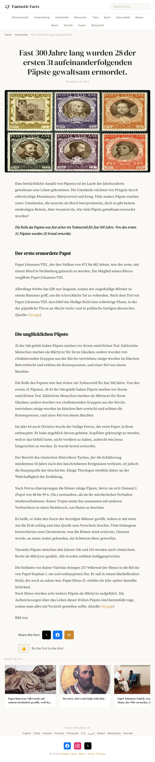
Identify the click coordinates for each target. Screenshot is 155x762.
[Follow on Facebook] (67, 745)
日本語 (36, 733)
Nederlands (114, 733)
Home (8, 34)
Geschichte (62, 17)
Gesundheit (123, 17)
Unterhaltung (42, 17)
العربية (91, 733)
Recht (54, 25)
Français (59, 733)
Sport (107, 17)
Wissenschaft (20, 17)
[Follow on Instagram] (77, 745)
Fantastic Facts (68, 753)
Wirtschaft (97, 25)
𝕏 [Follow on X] (88, 746)
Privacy (101, 753)
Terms (91, 753)
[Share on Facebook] (57, 635)
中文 (83, 733)
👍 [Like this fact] (23, 648)
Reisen (139, 17)
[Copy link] (69, 635)
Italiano (101, 733)
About (82, 753)
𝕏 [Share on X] (46, 635)
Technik (68, 25)
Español (47, 733)
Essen (82, 25)
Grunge (34, 314)
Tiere (95, 17)
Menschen (80, 17)
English (26, 733)
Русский (127, 733)
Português (73, 733)
